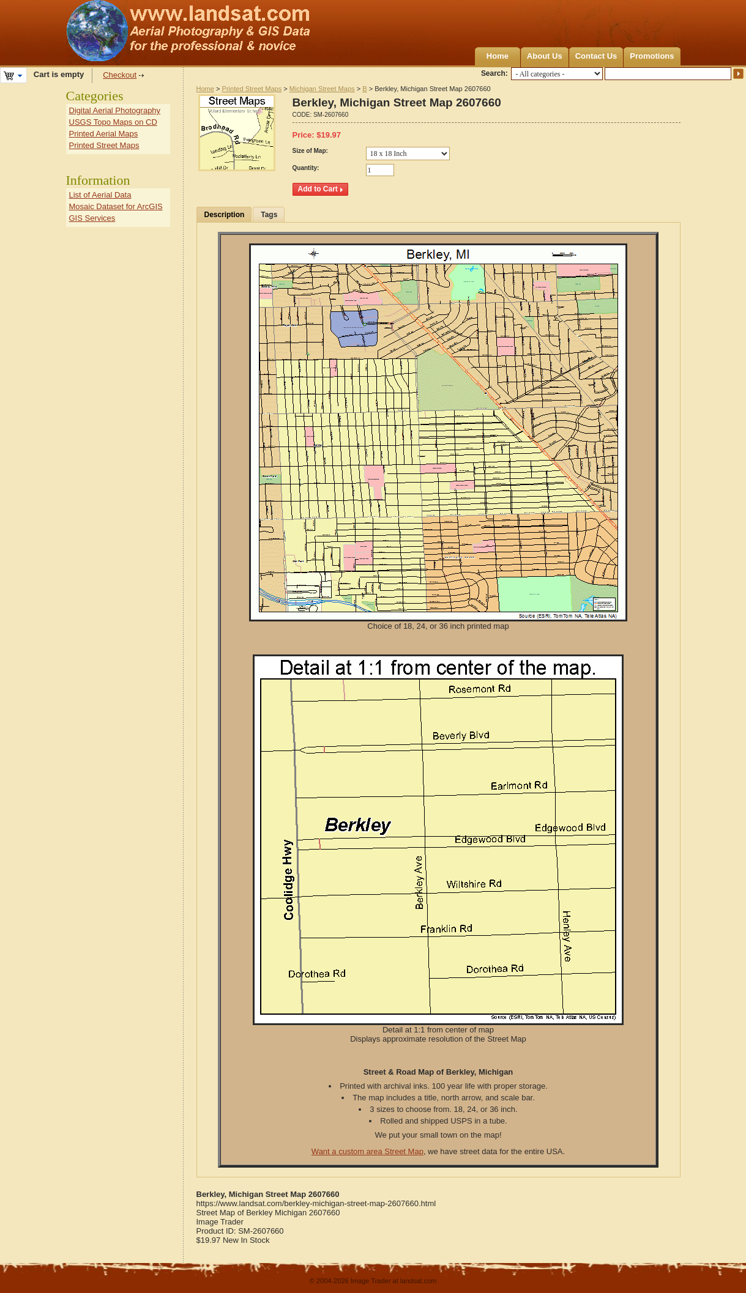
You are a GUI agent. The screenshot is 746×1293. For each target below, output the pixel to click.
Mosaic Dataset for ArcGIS (116, 206)
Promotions (652, 56)
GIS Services (92, 218)
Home (498, 56)
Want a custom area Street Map (367, 1151)
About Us (544, 56)
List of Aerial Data (100, 194)
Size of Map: (310, 150)
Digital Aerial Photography (115, 110)
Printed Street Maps (252, 88)
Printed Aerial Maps (103, 133)
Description (224, 214)
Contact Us (596, 56)
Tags (269, 214)
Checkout (119, 75)
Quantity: (306, 168)
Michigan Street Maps (322, 88)
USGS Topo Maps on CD (113, 122)
